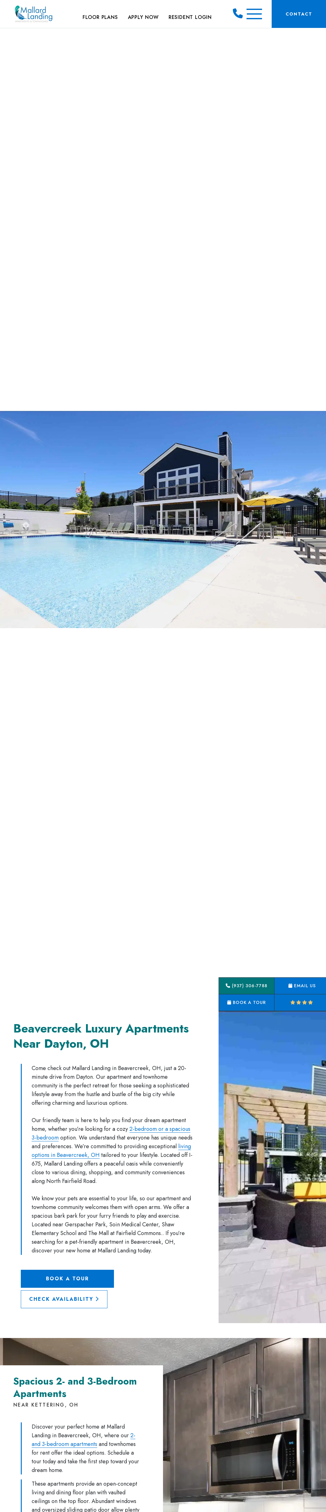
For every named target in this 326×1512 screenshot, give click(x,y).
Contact (299, 14)
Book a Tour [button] (246, 1002)
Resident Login (190, 17)
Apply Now (143, 17)
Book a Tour (67, 1278)
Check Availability (64, 1299)
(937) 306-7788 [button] (246, 986)
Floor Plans (100, 17)
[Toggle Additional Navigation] (254, 14)
